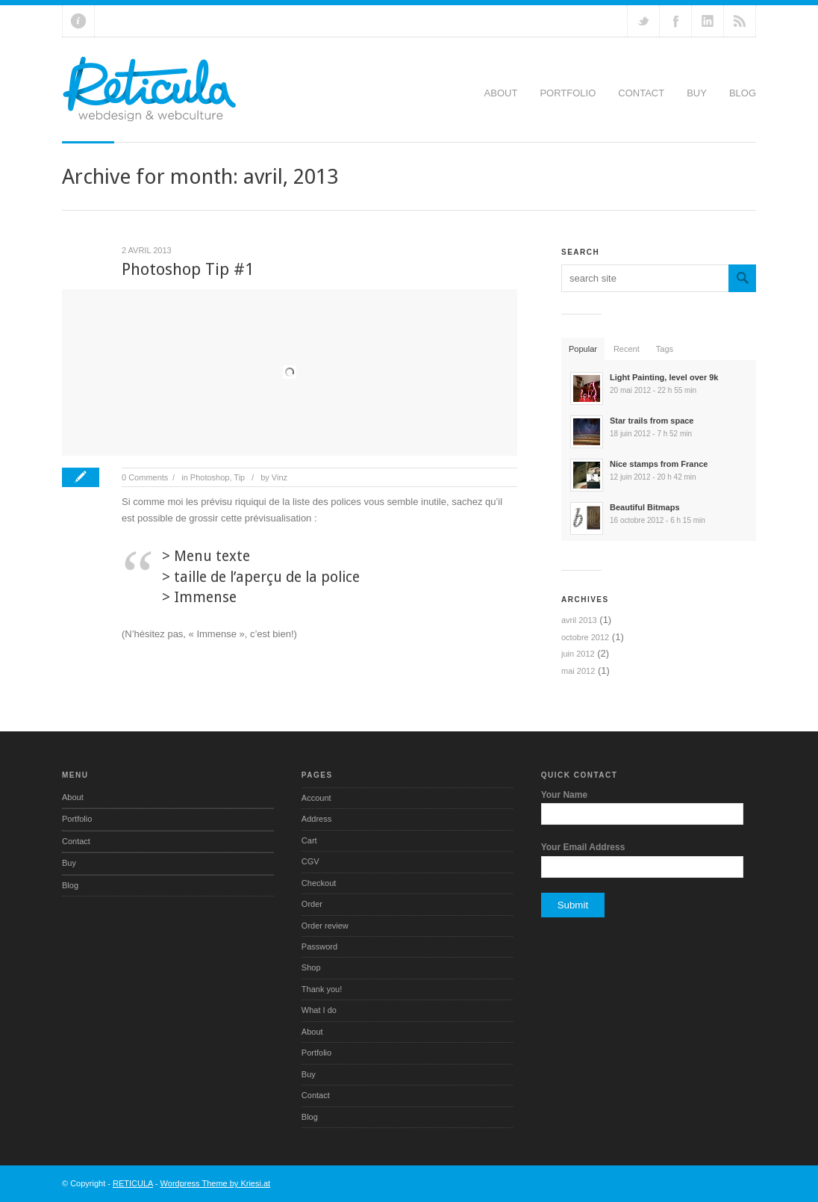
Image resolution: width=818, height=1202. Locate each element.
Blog (742, 93)
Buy (697, 93)
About (501, 93)
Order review (325, 925)
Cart (309, 840)
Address (316, 818)
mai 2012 (578, 670)
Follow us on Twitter (643, 21)
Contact (641, 93)
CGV (310, 861)
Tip (239, 477)
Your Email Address (583, 847)
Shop (311, 967)
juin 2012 (578, 653)
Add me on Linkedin (707, 21)
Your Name (564, 795)
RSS (739, 21)
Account (316, 797)
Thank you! (322, 989)
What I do (319, 1010)
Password (319, 946)
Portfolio (568, 93)
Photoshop (210, 477)
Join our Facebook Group (675, 21)
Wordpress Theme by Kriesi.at (215, 1183)
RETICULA (133, 1183)
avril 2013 (579, 620)
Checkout (319, 883)
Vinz (279, 477)
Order (312, 903)
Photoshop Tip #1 (188, 269)
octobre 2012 (585, 637)
